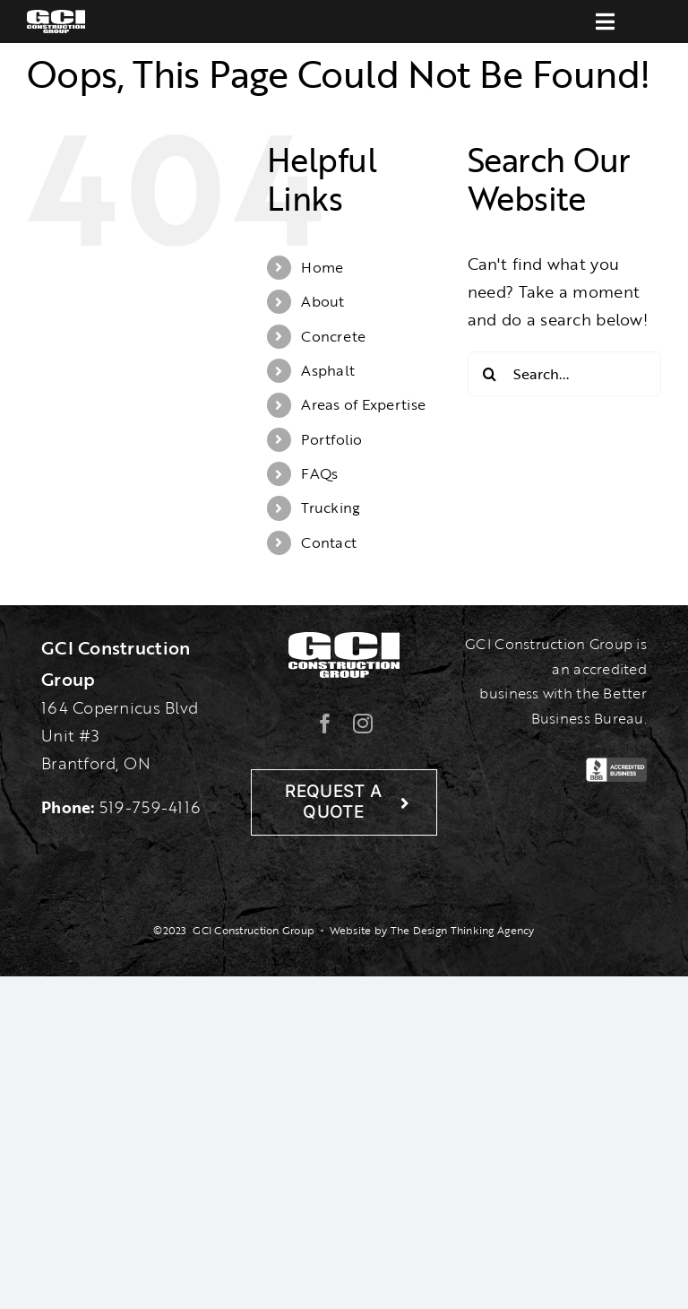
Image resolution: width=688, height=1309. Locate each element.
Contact (329, 542)
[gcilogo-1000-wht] (56, 18)
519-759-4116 (149, 807)
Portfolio (331, 439)
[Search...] (564, 373)
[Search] (490, 373)
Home (322, 267)
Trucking (330, 507)
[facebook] (325, 723)
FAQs (319, 473)
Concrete (333, 336)
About (322, 301)
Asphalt (328, 370)
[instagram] (363, 723)
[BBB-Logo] (616, 765)
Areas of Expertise (363, 404)
